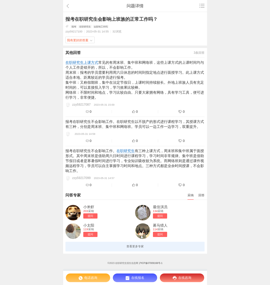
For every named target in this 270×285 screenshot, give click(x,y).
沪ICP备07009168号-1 (151, 263)
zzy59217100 (74, 31)
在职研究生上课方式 (81, 62)
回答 (201, 195)
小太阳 (88, 225)
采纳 (190, 195)
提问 (90, 216)
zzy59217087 (81, 104)
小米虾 (88, 207)
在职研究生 (125, 151)
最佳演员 (160, 207)
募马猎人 (160, 225)
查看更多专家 (135, 246)
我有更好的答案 (77, 40)
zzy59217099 (81, 178)
